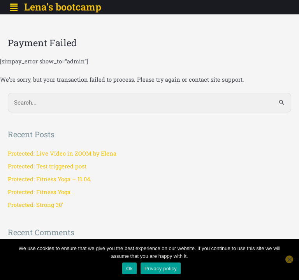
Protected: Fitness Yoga (39, 192)
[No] (289, 259)
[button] (13, 7)
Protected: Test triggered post (47, 166)
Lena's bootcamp (62, 6)
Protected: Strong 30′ (35, 204)
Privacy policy (160, 268)
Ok (129, 268)
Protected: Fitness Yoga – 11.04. (49, 179)
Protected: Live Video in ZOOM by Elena (62, 153)
